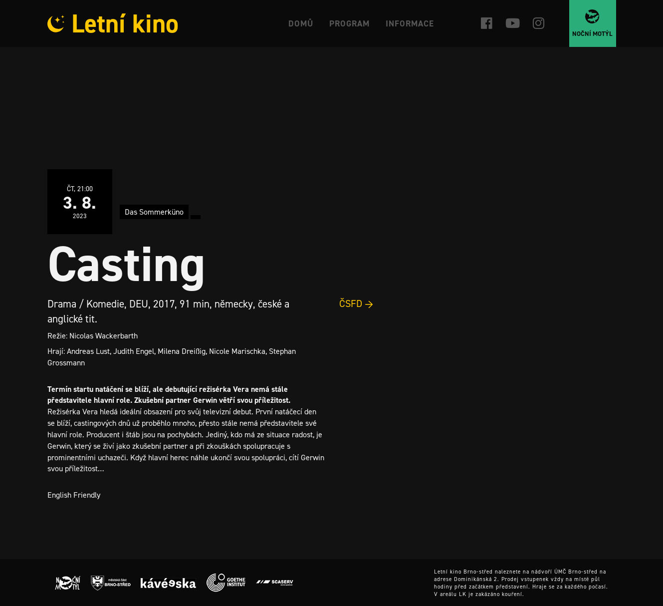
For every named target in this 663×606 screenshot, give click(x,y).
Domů (300, 23)
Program (349, 23)
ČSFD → (356, 303)
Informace (410, 23)
